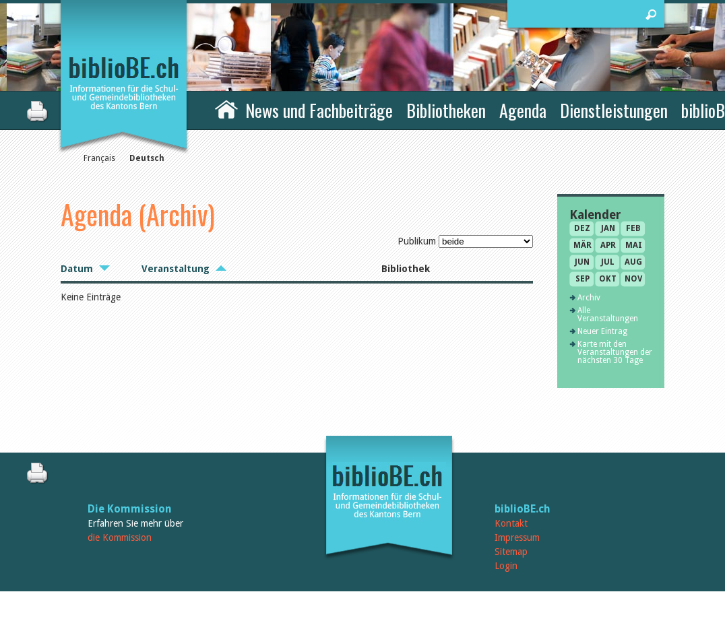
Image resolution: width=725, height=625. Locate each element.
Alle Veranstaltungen (607, 314)
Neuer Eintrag (602, 331)
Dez (582, 228)
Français (99, 158)
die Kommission (120, 537)
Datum (77, 268)
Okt (608, 279)
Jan (608, 228)
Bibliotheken (446, 110)
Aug (633, 262)
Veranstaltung (175, 268)
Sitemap (511, 551)
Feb (633, 228)
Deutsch (146, 158)
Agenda (522, 110)
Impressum (517, 537)
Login (506, 565)
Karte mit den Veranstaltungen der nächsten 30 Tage (614, 352)
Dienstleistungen (614, 110)
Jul (607, 262)
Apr (608, 245)
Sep (582, 279)
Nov (633, 279)
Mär (582, 245)
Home (226, 108)
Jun (582, 262)
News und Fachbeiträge (319, 110)
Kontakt (511, 523)
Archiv (588, 298)
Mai (633, 245)
